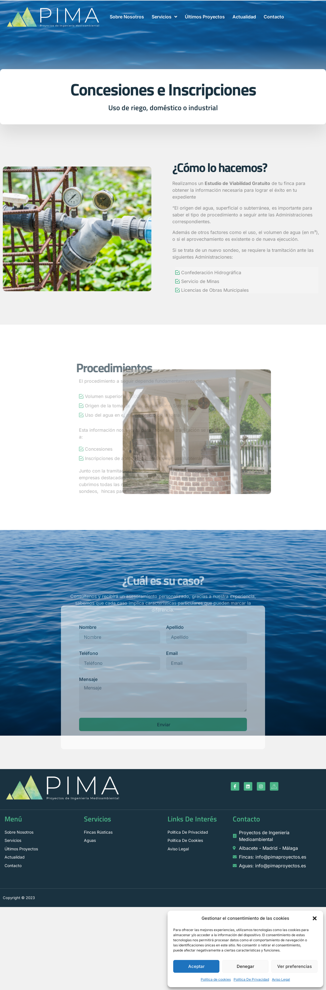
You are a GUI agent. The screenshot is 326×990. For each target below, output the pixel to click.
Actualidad (244, 17)
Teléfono (88, 653)
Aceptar (196, 966)
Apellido (175, 627)
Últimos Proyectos (205, 17)
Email (172, 653)
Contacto (274, 17)
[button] (314, 918)
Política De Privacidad (251, 979)
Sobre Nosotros (127, 17)
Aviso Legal (281, 979)
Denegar (245, 966)
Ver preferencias (294, 966)
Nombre (87, 627)
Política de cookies (216, 979)
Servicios (164, 17)
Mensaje (88, 679)
